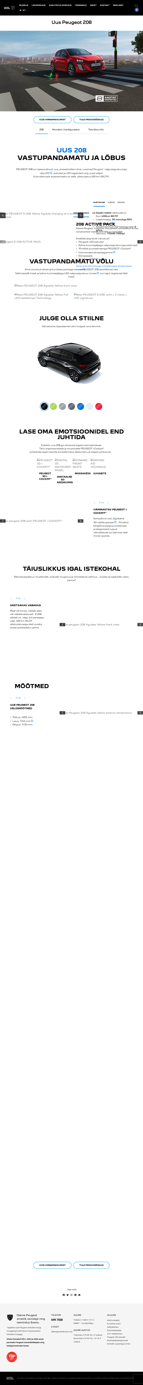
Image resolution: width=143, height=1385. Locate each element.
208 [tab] (41, 130)
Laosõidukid (39, 5)
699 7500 (57, 1320)
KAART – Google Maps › (84, 1323)
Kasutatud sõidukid (60, 5)
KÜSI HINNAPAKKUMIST (52, 120)
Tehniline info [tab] (96, 130)
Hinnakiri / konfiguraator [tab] (66, 130)
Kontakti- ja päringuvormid (118, 1343)
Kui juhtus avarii (114, 1323)
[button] (136, 6)
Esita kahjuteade (114, 1330)
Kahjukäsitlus (113, 1327)
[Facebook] (137, 10)
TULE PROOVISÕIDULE (91, 120)
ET (22, 10)
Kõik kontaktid (113, 1320)
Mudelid (23, 5)
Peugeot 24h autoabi (116, 1337)
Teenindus (81, 5)
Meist (93, 5)
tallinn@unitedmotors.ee (61, 1331)
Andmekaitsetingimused (117, 1340)
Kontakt (104, 5)
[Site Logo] (9, 8)
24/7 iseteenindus (114, 1333)
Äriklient (118, 5)
